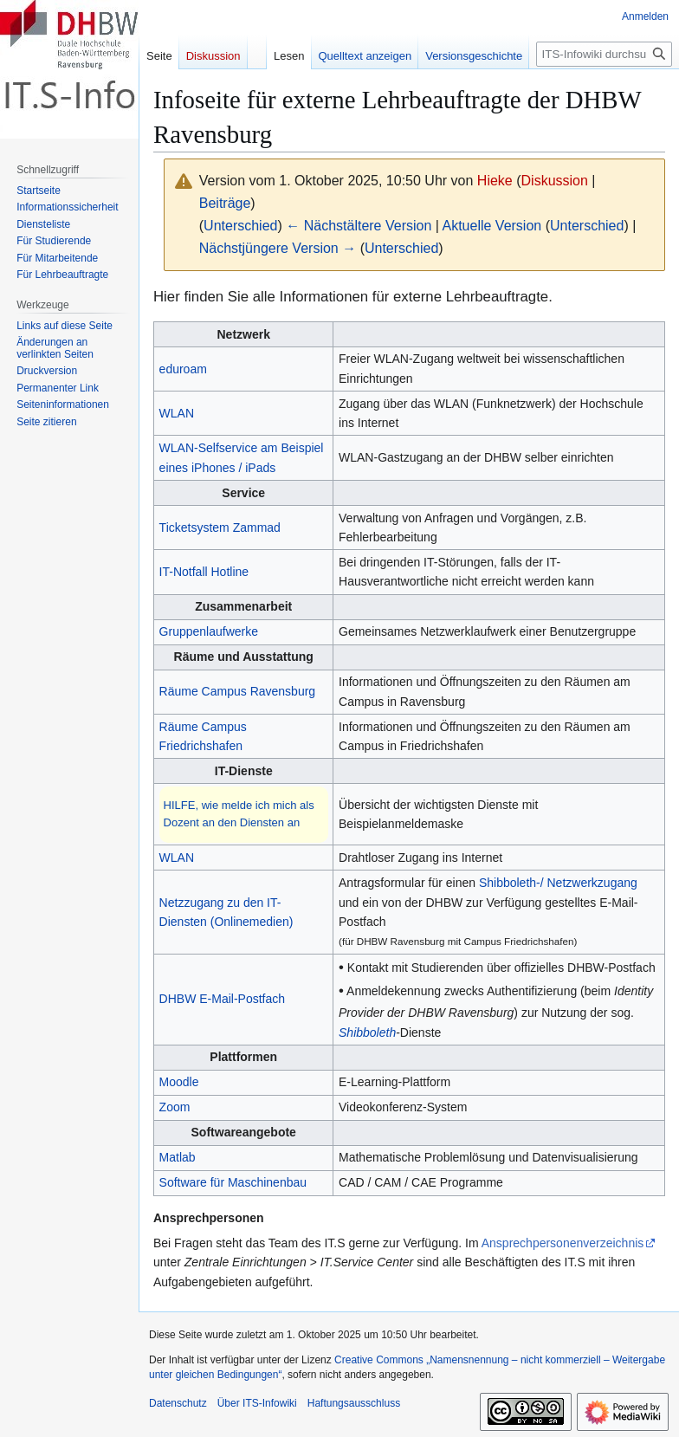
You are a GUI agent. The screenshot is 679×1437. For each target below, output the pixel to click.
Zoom (175, 1107)
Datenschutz (178, 1403)
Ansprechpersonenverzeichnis (563, 1243)
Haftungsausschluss (353, 1403)
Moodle (179, 1082)
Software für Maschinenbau (233, 1182)
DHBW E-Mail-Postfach (222, 999)
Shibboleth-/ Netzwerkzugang (558, 883)
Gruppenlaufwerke (208, 631)
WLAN (176, 413)
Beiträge (225, 203)
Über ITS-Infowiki (257, 1403)
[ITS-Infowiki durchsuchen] (604, 54)
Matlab (177, 1157)
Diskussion (554, 180)
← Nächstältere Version (358, 225)
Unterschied (240, 225)
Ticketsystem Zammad (220, 527)
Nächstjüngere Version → (277, 248)
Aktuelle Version (491, 225)
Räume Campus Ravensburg (237, 691)
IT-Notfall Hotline (204, 572)
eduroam (183, 369)
